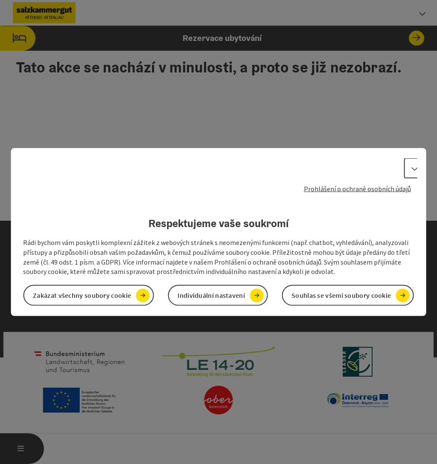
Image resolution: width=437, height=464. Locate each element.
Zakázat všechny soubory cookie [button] (82, 295)
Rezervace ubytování (212, 38)
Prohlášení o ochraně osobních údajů (357, 188)
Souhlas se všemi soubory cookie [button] (341, 295)
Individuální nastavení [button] (211, 295)
